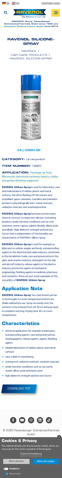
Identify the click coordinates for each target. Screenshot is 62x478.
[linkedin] (40, 420)
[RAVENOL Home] (30, 14)
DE (5, 3)
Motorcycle (8, 176)
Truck (48, 172)
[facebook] (13, 420)
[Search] (6, 13)
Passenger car (37, 172)
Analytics (14, 469)
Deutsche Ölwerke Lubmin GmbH (23, 26)
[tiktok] (49, 420)
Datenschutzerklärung (31, 454)
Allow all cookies (45, 461)
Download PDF (19, 388)
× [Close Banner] (59, 437)
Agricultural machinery (28, 176)
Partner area (50, 4)
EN (15, 3)
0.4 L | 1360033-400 (28, 150)
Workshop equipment (27, 180)
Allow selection (16, 461)
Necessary (15, 474)
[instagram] (31, 420)
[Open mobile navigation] (55, 13)
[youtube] (22, 420)
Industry (45, 176)
